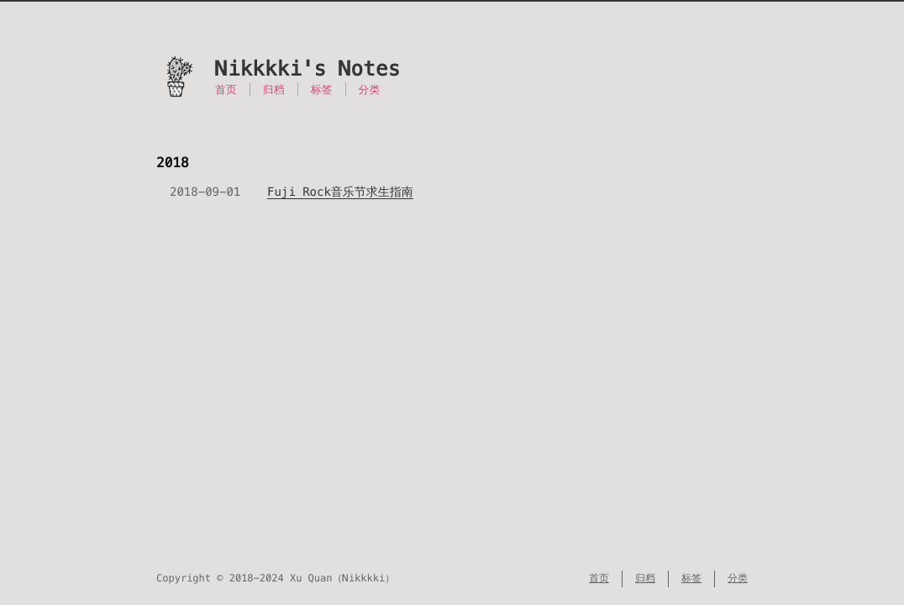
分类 (370, 89)
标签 (322, 89)
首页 (226, 89)
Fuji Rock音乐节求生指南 (340, 191)
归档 (274, 89)
